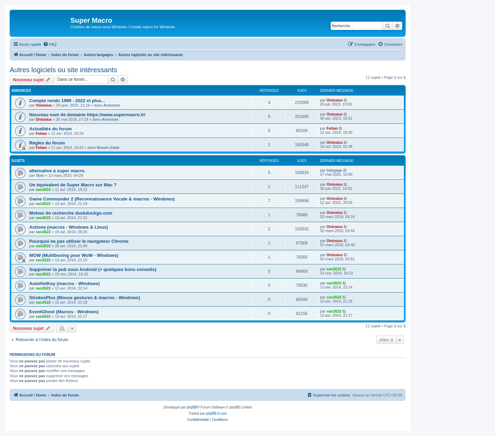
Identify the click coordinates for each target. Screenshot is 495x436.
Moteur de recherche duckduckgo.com (70, 213)
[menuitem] (50, 44)
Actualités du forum (50, 128)
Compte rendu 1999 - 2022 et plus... (67, 100)
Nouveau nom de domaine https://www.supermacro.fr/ (87, 114)
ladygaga (334, 170)
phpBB (192, 407)
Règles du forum (47, 142)
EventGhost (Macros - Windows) (64, 311)
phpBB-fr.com (216, 413)
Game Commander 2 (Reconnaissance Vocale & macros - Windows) (102, 198)
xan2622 (43, 189)
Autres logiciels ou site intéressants (63, 70)
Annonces (111, 105)
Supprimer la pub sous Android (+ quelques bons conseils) (92, 269)
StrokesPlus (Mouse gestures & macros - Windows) (84, 297)
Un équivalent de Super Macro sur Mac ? (73, 184)
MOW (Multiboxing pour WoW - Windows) (73, 255)
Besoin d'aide (108, 147)
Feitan (41, 133)
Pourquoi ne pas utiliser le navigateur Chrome (79, 241)
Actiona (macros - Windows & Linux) (68, 227)
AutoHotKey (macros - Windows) (64, 283)
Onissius (44, 105)
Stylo (40, 175)
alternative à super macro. (57, 170)
